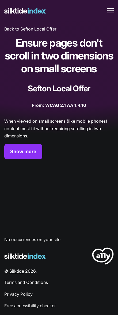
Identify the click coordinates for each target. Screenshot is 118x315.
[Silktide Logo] (25, 256)
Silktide (16, 271)
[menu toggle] (110, 11)
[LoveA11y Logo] (103, 257)
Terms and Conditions (26, 282)
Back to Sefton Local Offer (30, 29)
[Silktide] (25, 11)
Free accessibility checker (30, 305)
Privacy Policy (18, 294)
